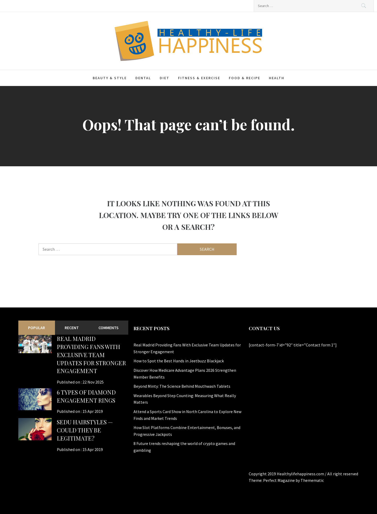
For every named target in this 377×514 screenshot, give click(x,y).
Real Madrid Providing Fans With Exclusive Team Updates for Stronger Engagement (91, 355)
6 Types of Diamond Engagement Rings (86, 396)
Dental (143, 78)
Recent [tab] (72, 327)
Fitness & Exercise (199, 78)
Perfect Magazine (279, 480)
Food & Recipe (244, 78)
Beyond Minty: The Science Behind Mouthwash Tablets (182, 386)
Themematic (312, 480)
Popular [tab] (36, 327)
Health (276, 78)
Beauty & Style (110, 78)
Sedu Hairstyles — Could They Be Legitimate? (85, 430)
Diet (164, 78)
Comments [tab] (108, 327)
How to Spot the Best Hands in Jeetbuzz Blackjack (179, 360)
